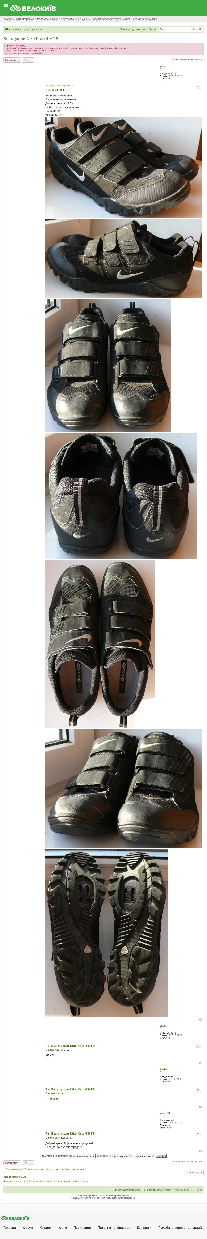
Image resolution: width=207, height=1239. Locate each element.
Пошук (194, 29)
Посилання (82, 1228)
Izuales (163, 1069)
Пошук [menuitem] (126, 29)
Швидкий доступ (18, 29)
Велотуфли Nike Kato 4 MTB (30, 38)
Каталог (46, 1228)
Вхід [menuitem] (154, 29)
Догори (200, 1019)
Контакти (144, 1228)
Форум (28, 1228)
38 (174, 74)
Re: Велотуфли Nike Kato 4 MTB (70, 1045)
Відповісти (12, 60)
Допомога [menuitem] (37, 29)
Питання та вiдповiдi (114, 1228)
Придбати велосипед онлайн (181, 1228)
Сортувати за (115, 1155)
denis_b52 (165, 1113)
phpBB (92, 1196)
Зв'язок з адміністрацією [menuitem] (127, 1190)
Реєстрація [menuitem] (141, 29)
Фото (63, 1228)
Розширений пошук (200, 29)
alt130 (163, 66)
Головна (9, 1228)
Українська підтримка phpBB (121, 1198)
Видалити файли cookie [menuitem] (158, 1190)
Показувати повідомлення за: (68, 1155)
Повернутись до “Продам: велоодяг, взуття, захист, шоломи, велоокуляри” (45, 1169)
